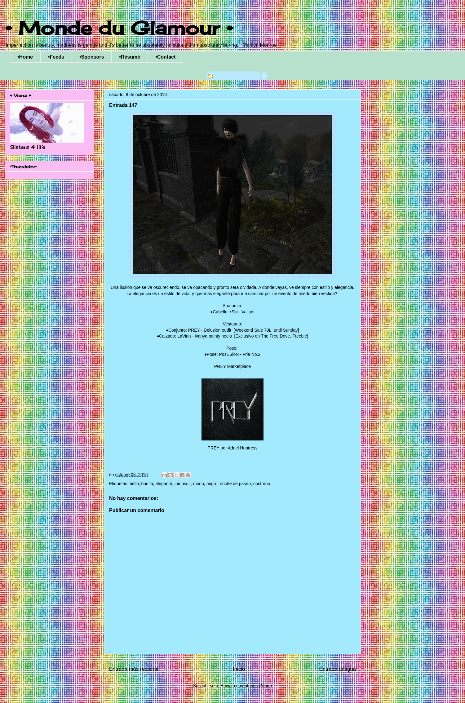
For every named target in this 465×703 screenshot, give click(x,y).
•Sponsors (91, 57)
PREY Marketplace (232, 366)
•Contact (165, 57)
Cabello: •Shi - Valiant (234, 311)
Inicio (239, 669)
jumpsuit (183, 483)
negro (212, 483)
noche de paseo (235, 483)
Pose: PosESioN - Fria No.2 (234, 354)
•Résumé (129, 57)
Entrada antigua (337, 669)
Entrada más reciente (134, 669)
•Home (25, 57)
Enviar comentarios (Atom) (246, 685)
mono (198, 483)
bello (134, 483)
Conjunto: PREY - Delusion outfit (200, 330)
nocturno (261, 483)
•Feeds (56, 57)
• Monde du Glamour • (119, 27)
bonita (147, 483)
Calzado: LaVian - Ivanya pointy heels (196, 336)
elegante (163, 483)
